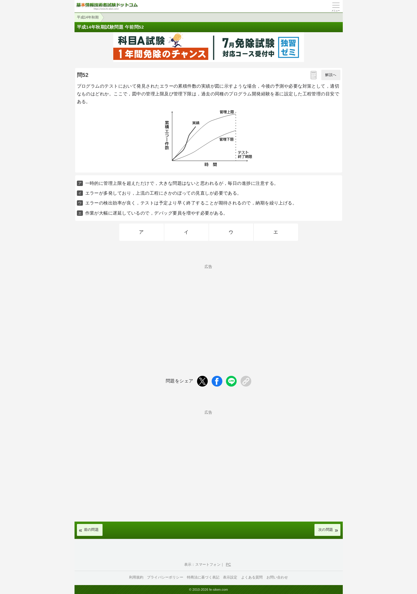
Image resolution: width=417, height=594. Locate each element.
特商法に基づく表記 (203, 577)
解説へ (330, 75)
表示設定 (230, 577)
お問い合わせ (277, 577)
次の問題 (325, 530)
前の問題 (91, 530)
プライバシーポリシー (165, 577)
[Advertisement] (209, 310)
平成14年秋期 (88, 17)
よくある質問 (252, 577)
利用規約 (136, 577)
